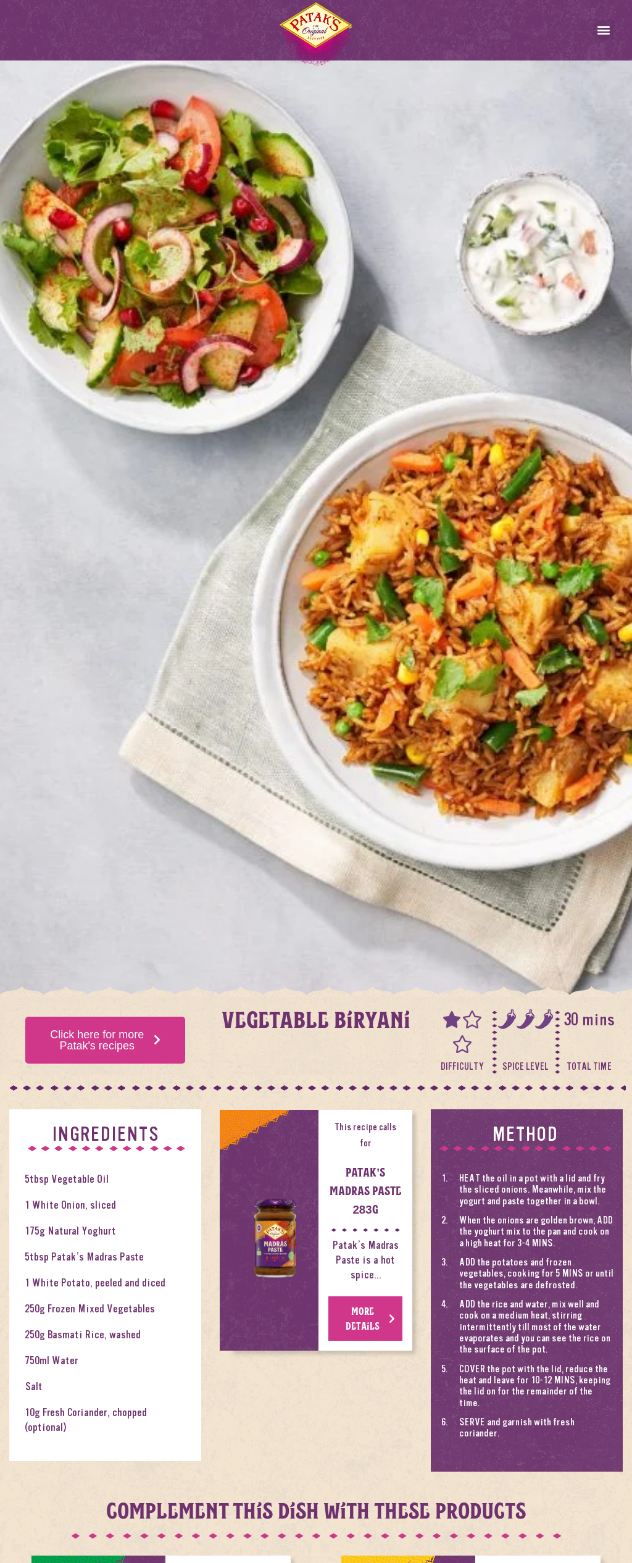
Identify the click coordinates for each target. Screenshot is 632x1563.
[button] (603, 30)
